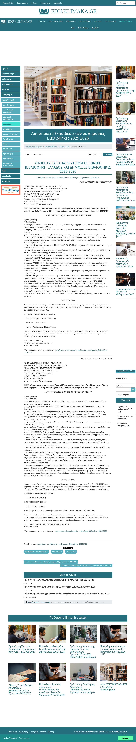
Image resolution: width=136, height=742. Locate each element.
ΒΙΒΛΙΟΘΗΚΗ (57, 552)
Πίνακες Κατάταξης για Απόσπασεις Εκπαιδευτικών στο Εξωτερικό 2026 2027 (20, 689)
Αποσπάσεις (7, 124)
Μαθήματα (71, 21)
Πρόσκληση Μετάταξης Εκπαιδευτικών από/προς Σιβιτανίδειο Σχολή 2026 (59, 586)
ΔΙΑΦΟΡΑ (95, 28)
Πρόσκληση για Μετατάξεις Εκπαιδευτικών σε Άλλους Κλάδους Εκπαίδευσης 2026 (125, 159)
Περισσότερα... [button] (24, 738)
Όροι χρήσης (23, 732)
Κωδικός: (119, 386)
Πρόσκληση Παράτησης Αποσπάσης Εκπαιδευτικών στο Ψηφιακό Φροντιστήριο (82, 688)
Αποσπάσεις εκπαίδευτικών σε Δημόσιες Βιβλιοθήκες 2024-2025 (62, 544)
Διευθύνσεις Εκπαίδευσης (8, 164)
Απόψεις (34, 3)
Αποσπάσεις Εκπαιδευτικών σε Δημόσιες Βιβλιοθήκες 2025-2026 (81, 531)
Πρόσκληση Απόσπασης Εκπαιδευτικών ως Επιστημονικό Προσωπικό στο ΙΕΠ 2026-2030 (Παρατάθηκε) (83, 651)
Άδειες (5, 144)
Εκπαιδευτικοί (125, 21)
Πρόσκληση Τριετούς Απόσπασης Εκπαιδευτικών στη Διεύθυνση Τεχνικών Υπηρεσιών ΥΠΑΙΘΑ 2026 (52, 689)
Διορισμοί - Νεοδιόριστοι (8, 118)
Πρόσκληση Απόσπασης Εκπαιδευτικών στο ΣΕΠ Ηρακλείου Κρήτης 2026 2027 (112, 650)
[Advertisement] (68, 46)
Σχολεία (41, 21)
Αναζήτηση (34, 732)
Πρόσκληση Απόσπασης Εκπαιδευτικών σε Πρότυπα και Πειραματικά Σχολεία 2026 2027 (66, 593)
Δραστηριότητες (55, 21)
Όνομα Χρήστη (122, 378)
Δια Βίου (97, 21)
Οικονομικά (7, 149)
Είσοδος (51, 732)
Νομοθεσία (83, 28)
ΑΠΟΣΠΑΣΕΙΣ (71, 552)
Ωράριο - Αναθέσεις (10, 134)
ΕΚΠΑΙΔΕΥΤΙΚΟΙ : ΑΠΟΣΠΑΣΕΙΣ (57, 147)
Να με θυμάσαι (124, 394)
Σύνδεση (125, 400)
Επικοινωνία (45, 3)
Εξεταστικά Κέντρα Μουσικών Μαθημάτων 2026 (125, 292)
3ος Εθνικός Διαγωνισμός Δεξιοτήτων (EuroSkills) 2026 (124, 262)
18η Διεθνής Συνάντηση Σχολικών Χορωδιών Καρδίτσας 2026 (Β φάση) (125, 229)
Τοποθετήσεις (8, 139)
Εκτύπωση (108, 154)
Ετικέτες (43, 732)
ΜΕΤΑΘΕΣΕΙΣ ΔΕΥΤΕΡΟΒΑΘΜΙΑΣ (36, 552)
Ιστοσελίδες (58, 3)
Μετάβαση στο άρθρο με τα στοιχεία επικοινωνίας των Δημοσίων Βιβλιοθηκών (68, 178)
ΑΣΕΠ (73, 28)
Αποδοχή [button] (125, 738)
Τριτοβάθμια (110, 21)
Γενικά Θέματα (8, 105)
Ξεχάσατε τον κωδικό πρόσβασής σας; (125, 409)
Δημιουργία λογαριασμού (123, 424)
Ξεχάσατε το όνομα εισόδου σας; (125, 417)
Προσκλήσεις (8, 159)
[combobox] (125, 3)
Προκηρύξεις (8, 154)
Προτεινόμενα (22, 3)
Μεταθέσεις (7, 129)
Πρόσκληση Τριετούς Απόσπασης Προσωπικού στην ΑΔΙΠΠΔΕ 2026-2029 (59, 579)
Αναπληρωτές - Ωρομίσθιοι (8, 111)
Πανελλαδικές (85, 21)
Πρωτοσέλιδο (8, 3)
